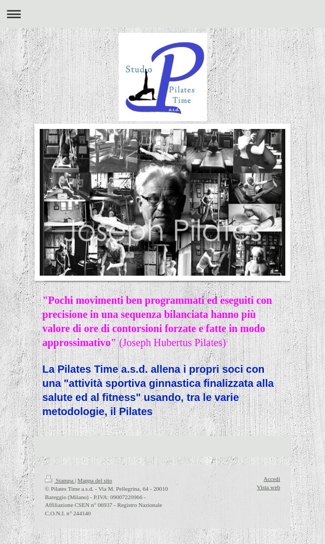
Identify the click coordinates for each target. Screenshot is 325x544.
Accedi (271, 479)
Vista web (268, 487)
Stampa (60, 480)
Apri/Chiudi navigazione (162, 14)
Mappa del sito (94, 480)
